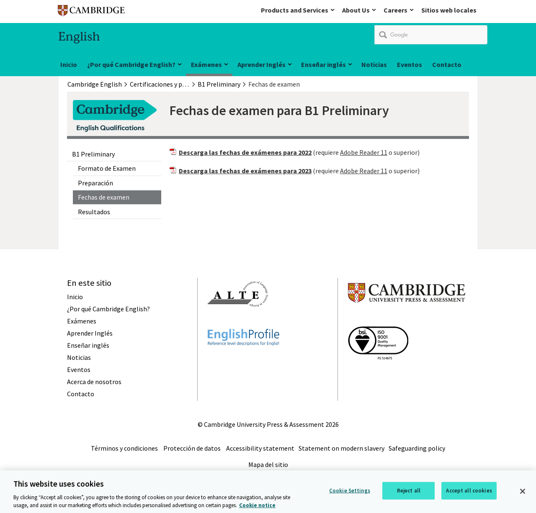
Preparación (95, 183)
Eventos (409, 64)
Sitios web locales (449, 10)
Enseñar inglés (323, 64)
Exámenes (206, 64)
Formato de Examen (107, 168)
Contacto (446, 64)
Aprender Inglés (261, 64)
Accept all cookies (469, 494)
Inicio (68, 64)
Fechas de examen (103, 197)
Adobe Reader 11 (363, 152)
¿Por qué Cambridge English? (131, 64)
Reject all (408, 494)
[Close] (522, 494)
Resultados (94, 212)
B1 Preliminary (93, 154)
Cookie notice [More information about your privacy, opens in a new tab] (257, 509)
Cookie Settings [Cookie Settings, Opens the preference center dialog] (349, 494)
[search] (431, 35)
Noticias (374, 64)
